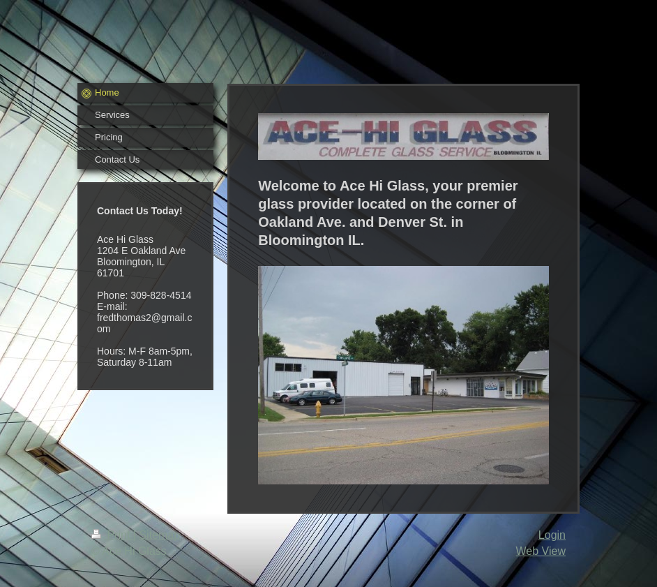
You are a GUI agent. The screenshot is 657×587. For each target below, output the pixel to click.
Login (552, 535)
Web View (541, 551)
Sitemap (159, 535)
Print (112, 535)
